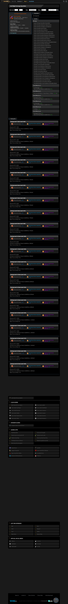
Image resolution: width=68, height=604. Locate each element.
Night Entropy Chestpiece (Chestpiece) (42, 47)
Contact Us (23, 595)
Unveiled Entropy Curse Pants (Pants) (42, 80)
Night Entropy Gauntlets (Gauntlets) (42, 43)
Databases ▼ (20, 1)
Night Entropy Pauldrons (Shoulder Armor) (43, 52)
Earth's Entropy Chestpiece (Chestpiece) (42, 26)
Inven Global (6, 1)
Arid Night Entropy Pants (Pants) (41, 59)
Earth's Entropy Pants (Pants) (40, 28)
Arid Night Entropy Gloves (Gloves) (41, 61)
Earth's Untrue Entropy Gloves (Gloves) (42, 40)
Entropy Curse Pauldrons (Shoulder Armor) (43, 73)
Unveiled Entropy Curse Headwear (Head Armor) (44, 76)
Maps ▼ (25, 1)
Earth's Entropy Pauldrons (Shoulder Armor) (43, 31)
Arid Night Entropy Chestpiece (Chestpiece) (43, 57)
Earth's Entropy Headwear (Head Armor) (42, 25)
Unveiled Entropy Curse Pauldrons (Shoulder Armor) (45, 83)
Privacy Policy (40, 595)
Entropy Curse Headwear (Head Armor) (42, 66)
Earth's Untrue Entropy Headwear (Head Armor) (44, 35)
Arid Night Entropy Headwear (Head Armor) (43, 55)
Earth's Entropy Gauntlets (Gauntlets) (42, 23)
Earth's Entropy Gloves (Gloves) (41, 30)
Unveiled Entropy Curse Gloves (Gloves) (42, 81)
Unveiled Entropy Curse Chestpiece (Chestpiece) (44, 78)
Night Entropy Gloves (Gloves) (40, 50)
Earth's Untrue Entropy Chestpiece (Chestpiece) (44, 37)
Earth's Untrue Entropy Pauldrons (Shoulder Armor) (45, 42)
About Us (17, 595)
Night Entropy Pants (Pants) (40, 49)
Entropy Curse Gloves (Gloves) (40, 71)
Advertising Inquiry (49, 595)
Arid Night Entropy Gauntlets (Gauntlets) (43, 54)
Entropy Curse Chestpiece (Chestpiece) (42, 67)
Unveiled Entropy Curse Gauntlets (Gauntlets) (44, 74)
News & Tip (14, 1)
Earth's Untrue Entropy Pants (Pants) (42, 38)
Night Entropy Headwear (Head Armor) (42, 45)
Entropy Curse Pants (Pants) (40, 69)
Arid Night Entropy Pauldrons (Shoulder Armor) (44, 62)
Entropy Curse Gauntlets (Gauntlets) (42, 64)
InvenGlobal (31, 1)
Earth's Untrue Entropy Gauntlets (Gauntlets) (43, 33)
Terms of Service (31, 595)
